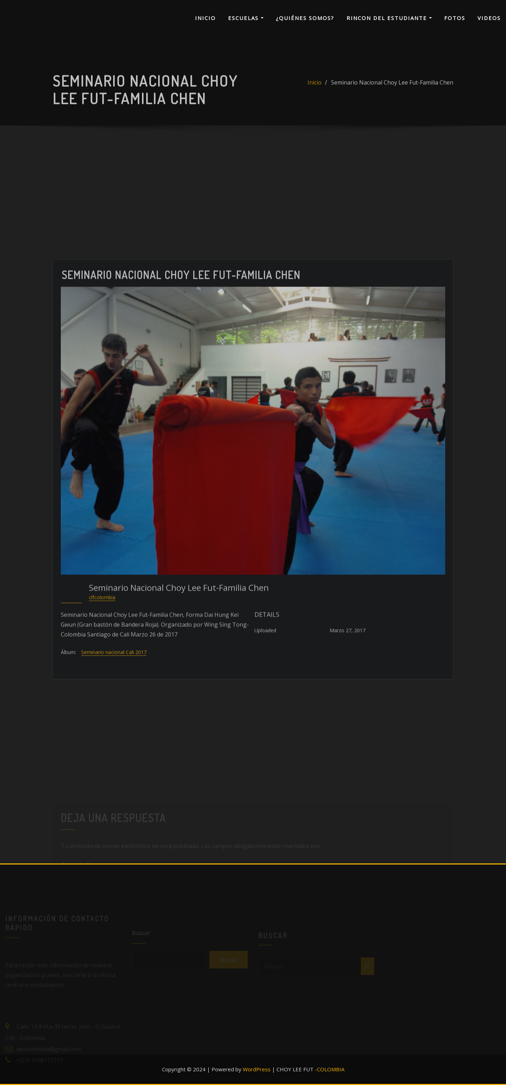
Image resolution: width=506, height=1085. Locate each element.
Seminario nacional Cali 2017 (114, 737)
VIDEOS (489, 17)
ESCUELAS (246, 17)
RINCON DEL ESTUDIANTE (389, 17)
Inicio (314, 89)
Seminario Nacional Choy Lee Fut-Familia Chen (392, 89)
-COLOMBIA (329, 1069)
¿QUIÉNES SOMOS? (305, 17)
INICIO (205, 17)
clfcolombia (102, 682)
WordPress (257, 1069)
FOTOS (454, 17)
